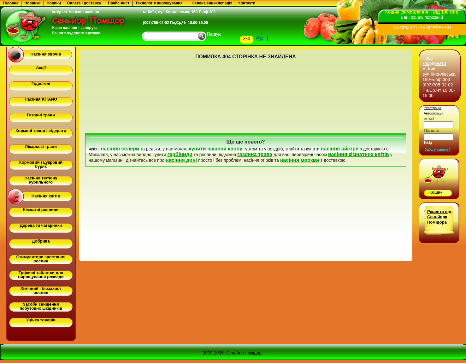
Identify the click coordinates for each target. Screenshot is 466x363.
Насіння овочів (46, 54)
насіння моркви (299, 160)
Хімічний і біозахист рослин (41, 290)
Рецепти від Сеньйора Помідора (439, 217)
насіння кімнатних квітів (358, 154)
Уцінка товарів (41, 320)
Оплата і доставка (84, 3)
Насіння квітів (46, 196)
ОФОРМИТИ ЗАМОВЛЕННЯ (422, 27)
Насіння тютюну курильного (40, 180)
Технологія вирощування (158, 3)
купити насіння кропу (215, 148)
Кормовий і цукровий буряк (40, 164)
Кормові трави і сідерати (40, 130)
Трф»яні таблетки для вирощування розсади (41, 274)
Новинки (32, 3)
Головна (10, 3)
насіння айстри (340, 148)
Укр (246, 38)
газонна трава (254, 154)
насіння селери (120, 148)
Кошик (435, 192)
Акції (41, 67)
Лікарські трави (41, 146)
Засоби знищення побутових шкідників (41, 306)
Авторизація (433, 113)
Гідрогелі (41, 83)
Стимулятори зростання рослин (40, 259)
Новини (54, 3)
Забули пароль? (438, 149)
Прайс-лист (118, 3)
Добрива (41, 241)
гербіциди (179, 154)
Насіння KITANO (41, 99)
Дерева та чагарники (41, 225)
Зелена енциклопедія (212, 3)
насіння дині (181, 160)
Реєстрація (432, 108)
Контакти (246, 3)
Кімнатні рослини (41, 209)
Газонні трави (41, 115)
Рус (259, 38)
